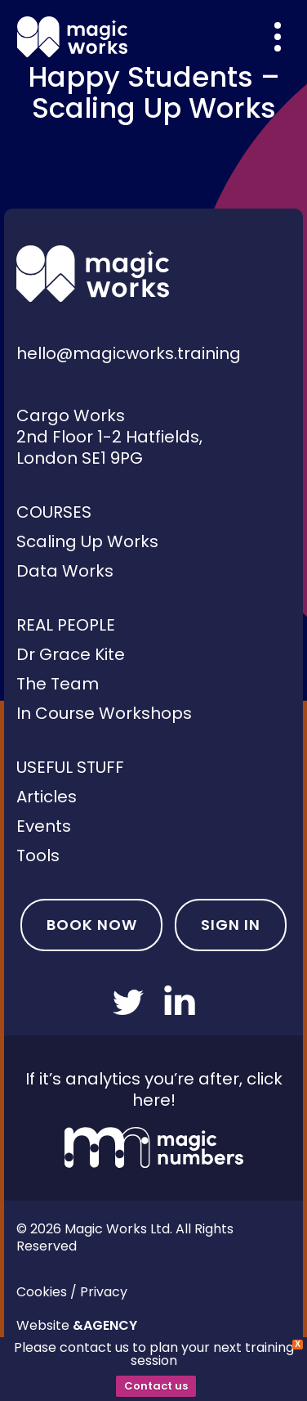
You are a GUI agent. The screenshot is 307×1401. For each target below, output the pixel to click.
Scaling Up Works (87, 541)
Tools (38, 855)
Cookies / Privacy (71, 1291)
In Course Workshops (104, 713)
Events (43, 826)
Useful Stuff (70, 767)
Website (76, 1325)
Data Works (64, 570)
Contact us (156, 1386)
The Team (57, 683)
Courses (53, 512)
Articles (46, 796)
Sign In (230, 924)
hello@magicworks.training (128, 353)
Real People (65, 624)
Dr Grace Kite (70, 654)
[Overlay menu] (277, 36)
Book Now (91, 924)
